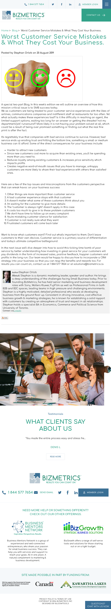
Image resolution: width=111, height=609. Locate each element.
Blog (14, 30)
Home (5, 30)
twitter (60, 492)
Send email (46, 492)
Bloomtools (62, 604)
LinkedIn (17, 311)
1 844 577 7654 (36, 4)
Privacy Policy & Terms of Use (55, 599)
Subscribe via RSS (4, 317)
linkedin (76, 492)
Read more (55, 457)
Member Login (90, 4)
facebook (68, 492)
